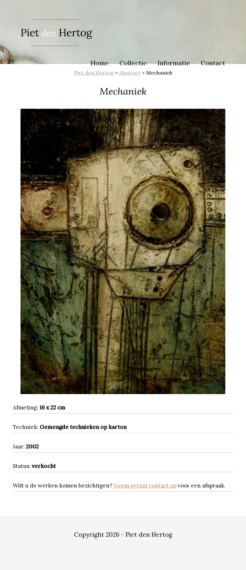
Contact (213, 63)
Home (100, 63)
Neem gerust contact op (145, 485)
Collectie (133, 63)
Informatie (174, 63)
